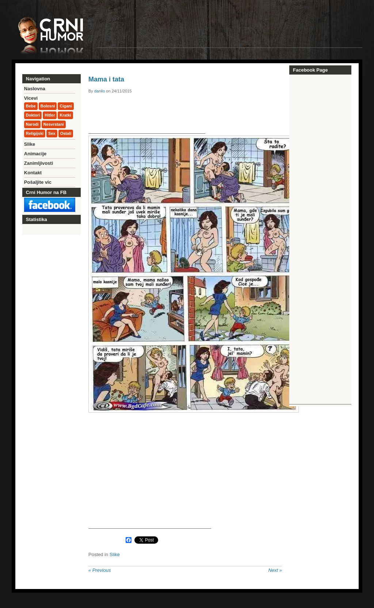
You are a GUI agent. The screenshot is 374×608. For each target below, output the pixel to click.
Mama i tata (106, 79)
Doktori (33, 115)
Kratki (65, 115)
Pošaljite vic (37, 182)
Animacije (35, 153)
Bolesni (48, 106)
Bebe (31, 106)
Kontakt (33, 172)
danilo (99, 91)
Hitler (50, 115)
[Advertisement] (229, 31)
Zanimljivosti (38, 163)
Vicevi (31, 98)
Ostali (66, 133)
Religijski (34, 133)
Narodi (32, 124)
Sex (52, 133)
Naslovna (34, 88)
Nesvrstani (53, 124)
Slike (115, 554)
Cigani (66, 106)
